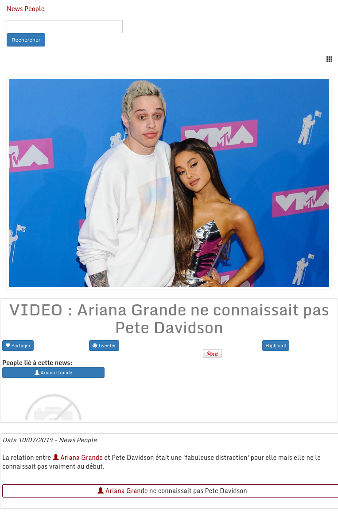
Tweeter (104, 345)
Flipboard (275, 345)
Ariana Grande (78, 457)
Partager (18, 345)
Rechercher (26, 39)
